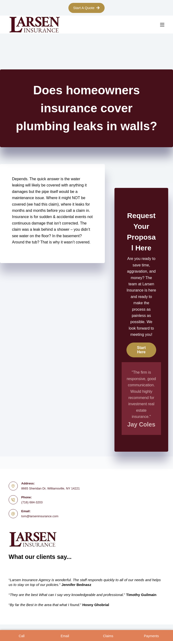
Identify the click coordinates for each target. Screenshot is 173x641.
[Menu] (162, 24)
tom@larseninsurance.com (40, 516)
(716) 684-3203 (32, 502)
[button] (141, 350)
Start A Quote (86, 8)
